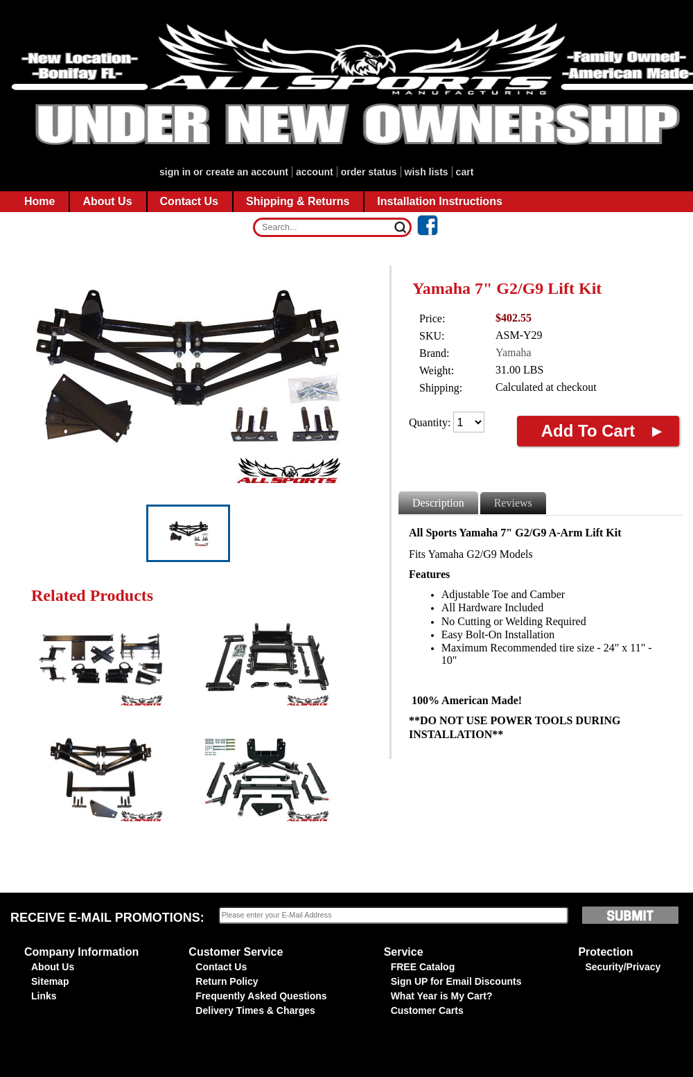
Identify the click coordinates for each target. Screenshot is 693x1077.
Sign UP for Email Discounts (456, 981)
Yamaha (513, 352)
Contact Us (221, 966)
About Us (52, 966)
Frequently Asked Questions (260, 995)
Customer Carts (427, 1010)
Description (438, 503)
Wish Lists (426, 171)
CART (465, 171)
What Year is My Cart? (442, 995)
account (314, 171)
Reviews (513, 503)
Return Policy (226, 981)
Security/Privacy (622, 966)
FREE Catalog (423, 966)
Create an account (247, 171)
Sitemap (50, 981)
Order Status (369, 171)
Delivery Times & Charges (255, 1010)
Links (44, 995)
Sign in (175, 171)
